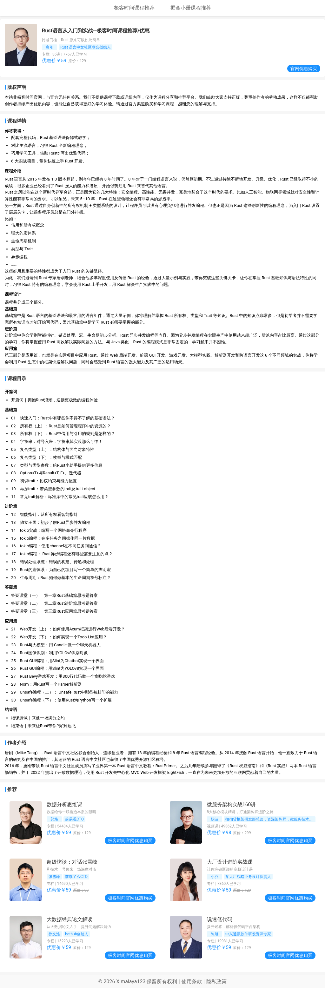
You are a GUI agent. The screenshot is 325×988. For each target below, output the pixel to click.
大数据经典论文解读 (69, 919)
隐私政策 (216, 981)
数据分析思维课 (64, 804)
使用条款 (192, 981)
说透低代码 (219, 919)
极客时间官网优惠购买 (130, 840)
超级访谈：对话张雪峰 (72, 862)
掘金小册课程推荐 (190, 8)
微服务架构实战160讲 (231, 804)
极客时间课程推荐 (134, 8)
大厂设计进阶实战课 (230, 862)
